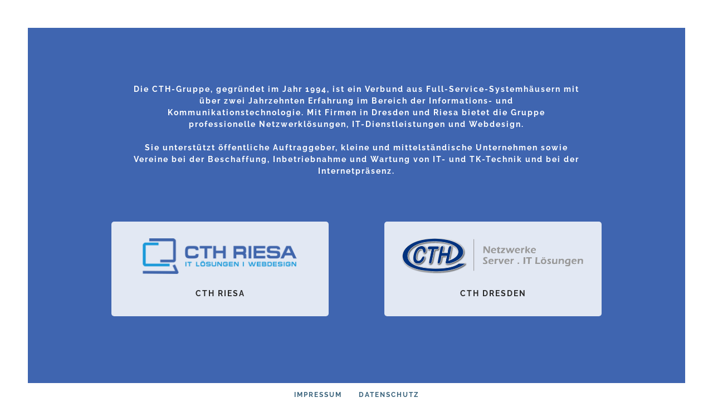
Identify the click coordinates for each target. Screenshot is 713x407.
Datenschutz (389, 395)
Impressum (318, 395)
